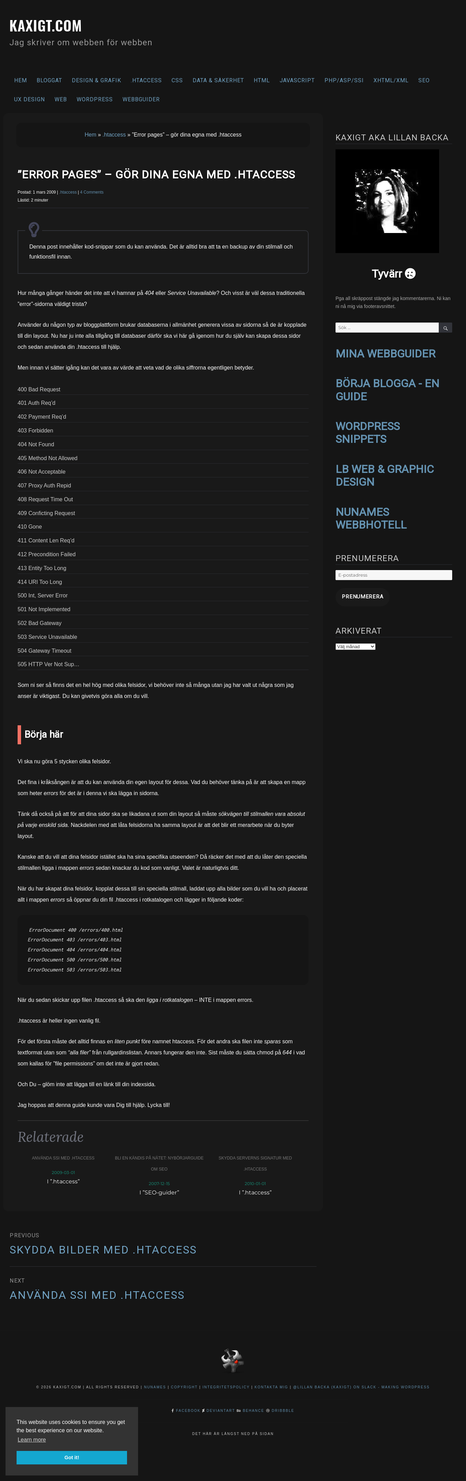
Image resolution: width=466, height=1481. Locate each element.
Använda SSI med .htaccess (63, 1158)
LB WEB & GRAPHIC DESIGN (385, 471)
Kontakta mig (272, 1387)
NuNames (156, 1387)
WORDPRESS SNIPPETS (368, 430)
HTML (262, 80)
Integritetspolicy (226, 1387)
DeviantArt (221, 1411)
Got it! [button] (72, 1457)
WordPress (95, 99)
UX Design (29, 99)
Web (61, 99)
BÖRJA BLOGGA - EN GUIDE (387, 388)
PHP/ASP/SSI (344, 80)
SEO (424, 80)
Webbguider (141, 99)
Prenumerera (356, 590)
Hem (20, 80)
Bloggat (49, 80)
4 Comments (92, 192)
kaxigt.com (56, 23)
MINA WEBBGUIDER (385, 353)
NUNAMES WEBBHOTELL (371, 513)
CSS (177, 80)
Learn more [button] (32, 1440)
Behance (253, 1411)
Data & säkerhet (218, 80)
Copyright (184, 1387)
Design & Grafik (96, 80)
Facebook (188, 1411)
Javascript (297, 80)
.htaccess (146, 80)
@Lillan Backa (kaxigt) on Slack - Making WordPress (361, 1387)
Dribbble (283, 1411)
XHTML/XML (391, 80)
